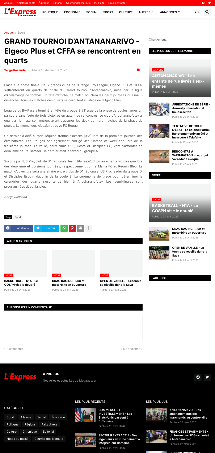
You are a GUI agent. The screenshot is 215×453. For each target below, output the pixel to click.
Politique (50, 12)
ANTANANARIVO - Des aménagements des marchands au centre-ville (188, 413)
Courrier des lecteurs (78, 2)
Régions (30, 424)
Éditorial (57, 2)
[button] (197, 12)
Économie (72, 12)
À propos (44, 2)
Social (91, 12)
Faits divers (49, 424)
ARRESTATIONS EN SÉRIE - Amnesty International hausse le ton (191, 108)
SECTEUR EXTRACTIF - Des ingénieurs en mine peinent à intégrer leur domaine (119, 439)
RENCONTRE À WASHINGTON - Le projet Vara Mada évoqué (190, 155)
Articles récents (26, 2)
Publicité (99, 2)
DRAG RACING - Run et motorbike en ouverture (69, 282)
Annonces (168, 12)
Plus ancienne (130, 348)
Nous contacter (117, 2)
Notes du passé (17, 438)
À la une (25, 417)
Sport (108, 12)
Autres (144, 12)
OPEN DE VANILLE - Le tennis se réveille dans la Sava (120, 282)
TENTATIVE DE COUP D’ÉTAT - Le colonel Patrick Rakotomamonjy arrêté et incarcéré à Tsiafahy (191, 131)
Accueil (8, 2)
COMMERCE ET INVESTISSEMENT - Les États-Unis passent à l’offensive (115, 415)
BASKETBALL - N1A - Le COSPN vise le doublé (21, 282)
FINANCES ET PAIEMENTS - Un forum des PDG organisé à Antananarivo (189, 435)
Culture (126, 12)
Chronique (30, 431)
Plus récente (15, 348)
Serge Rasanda (15, 70)
